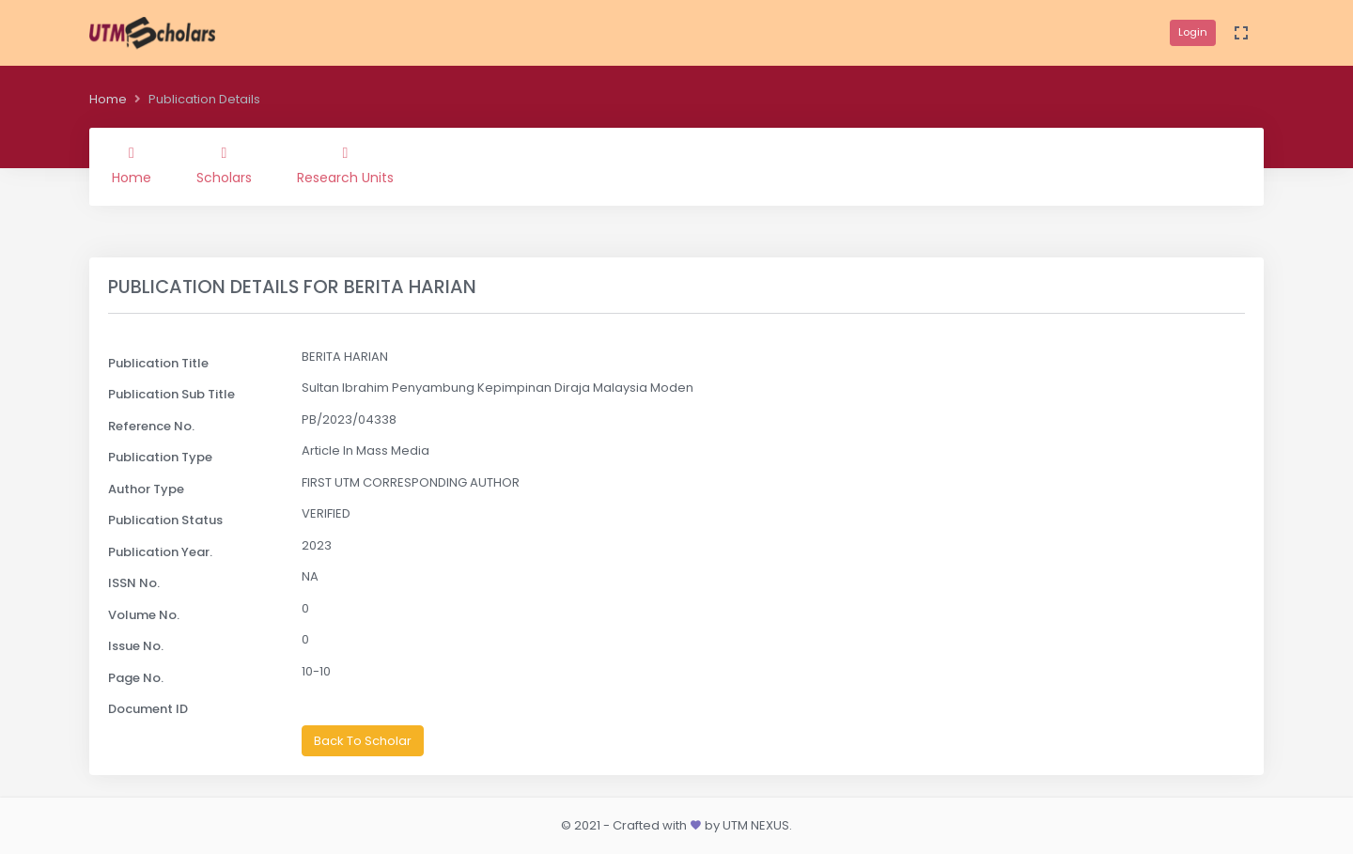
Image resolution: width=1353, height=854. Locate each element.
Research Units (345, 166)
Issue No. (135, 646)
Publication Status (165, 520)
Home (108, 99)
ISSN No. (134, 583)
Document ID (148, 709)
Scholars (224, 166)
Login (1192, 31)
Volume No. (143, 615)
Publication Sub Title (171, 394)
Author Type (146, 489)
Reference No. (151, 426)
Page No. (135, 678)
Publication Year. (160, 552)
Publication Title (158, 363)
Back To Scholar (363, 741)
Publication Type (160, 457)
